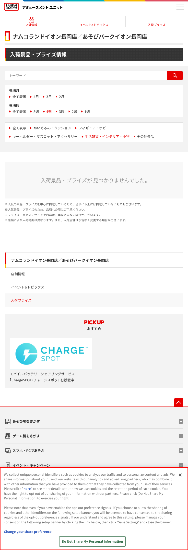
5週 (36, 111)
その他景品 (145, 136)
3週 (61, 111)
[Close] (180, 475)
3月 (49, 96)
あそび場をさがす (26, 421)
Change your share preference (28, 531)
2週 (74, 111)
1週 (87, 111)
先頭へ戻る (178, 402)
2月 (61, 96)
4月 (36, 96)
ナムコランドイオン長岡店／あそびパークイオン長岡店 (60, 260)
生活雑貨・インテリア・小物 (107, 136)
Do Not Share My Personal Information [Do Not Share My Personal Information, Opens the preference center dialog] (92, 541)
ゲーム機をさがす (26, 435)
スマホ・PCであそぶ (28, 450)
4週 (49, 111)
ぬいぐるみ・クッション (52, 127)
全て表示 (19, 96)
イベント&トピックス (27, 287)
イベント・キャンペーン (31, 465)
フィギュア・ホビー (94, 127)
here (27, 488)
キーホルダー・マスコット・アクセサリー (45, 136)
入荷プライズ (21, 300)
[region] (94, 508)
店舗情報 (18, 273)
